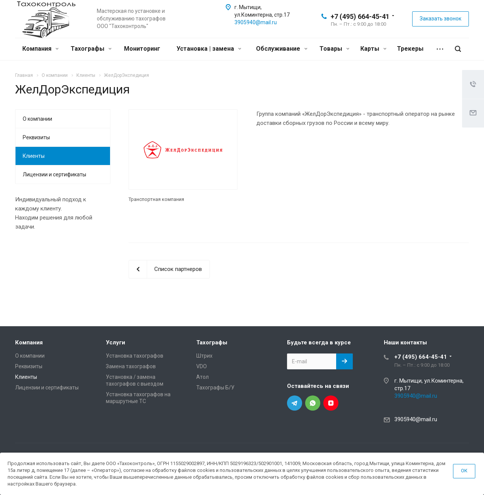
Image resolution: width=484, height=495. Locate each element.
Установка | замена (209, 48)
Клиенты (34, 156)
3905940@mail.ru (255, 22)
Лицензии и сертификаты (54, 174)
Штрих (204, 356)
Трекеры (410, 48)
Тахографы (91, 48)
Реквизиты (36, 137)
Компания (40, 48)
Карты (373, 48)
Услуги (115, 342)
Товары (334, 48)
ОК (464, 470)
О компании (37, 119)
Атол (202, 377)
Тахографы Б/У (215, 387)
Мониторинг (142, 48)
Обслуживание (281, 48)
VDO (201, 366)
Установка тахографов (134, 356)
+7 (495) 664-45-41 (359, 16)
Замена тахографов (131, 366)
